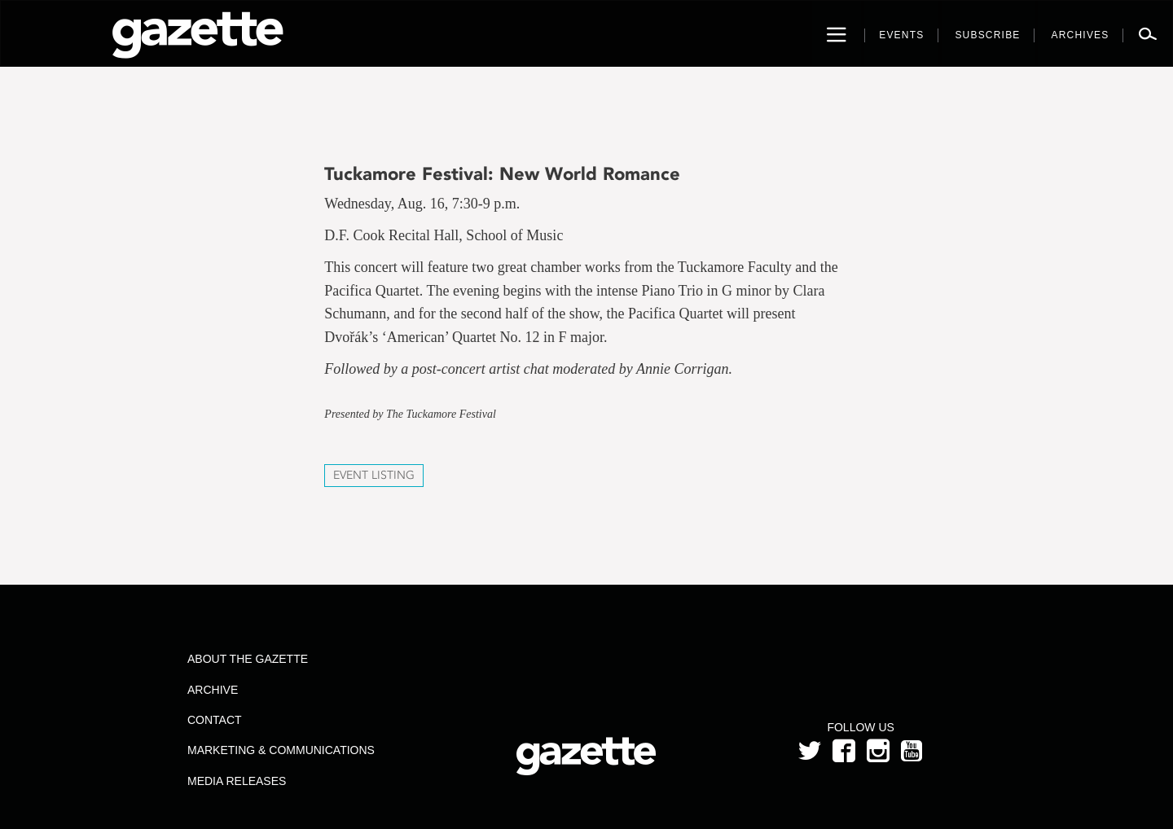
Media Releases (236, 780)
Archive (212, 689)
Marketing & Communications (281, 750)
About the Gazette (247, 658)
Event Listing (374, 475)
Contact (214, 719)
